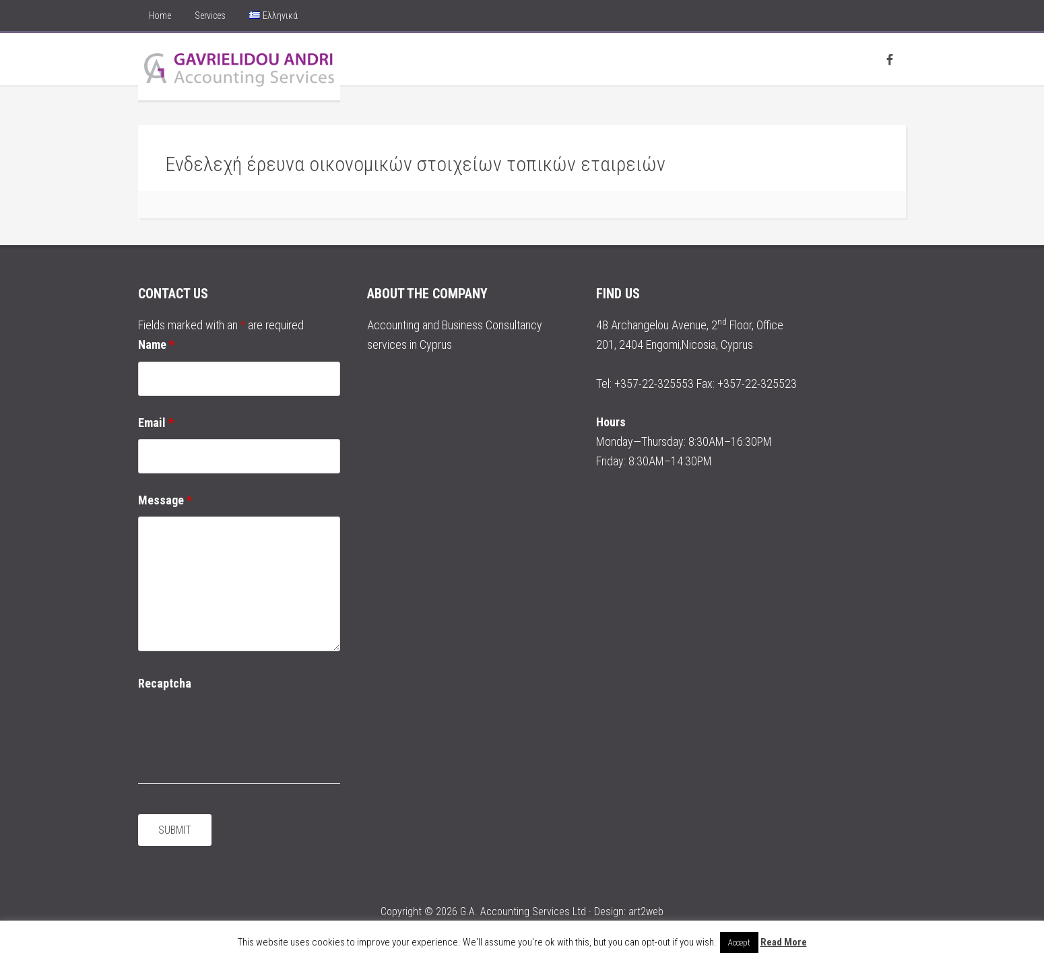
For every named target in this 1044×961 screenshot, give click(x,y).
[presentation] (240, 726)
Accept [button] (739, 942)
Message (165, 500)
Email (156, 423)
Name (156, 344)
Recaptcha (164, 683)
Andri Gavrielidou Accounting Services (239, 66)
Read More (783, 942)
